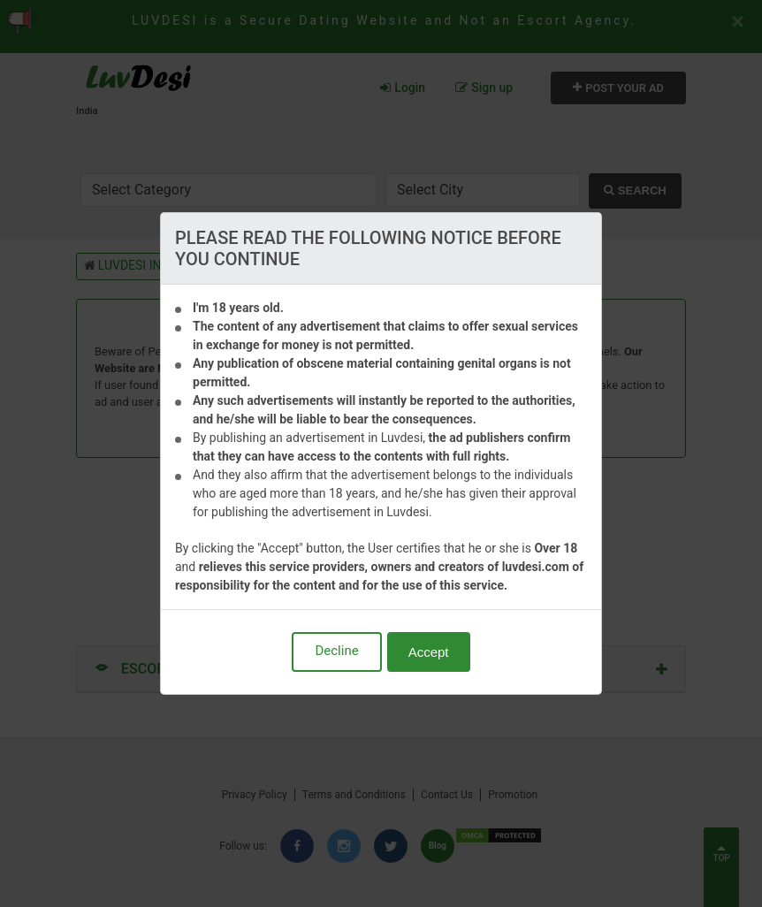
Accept (428, 651)
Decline (336, 651)
